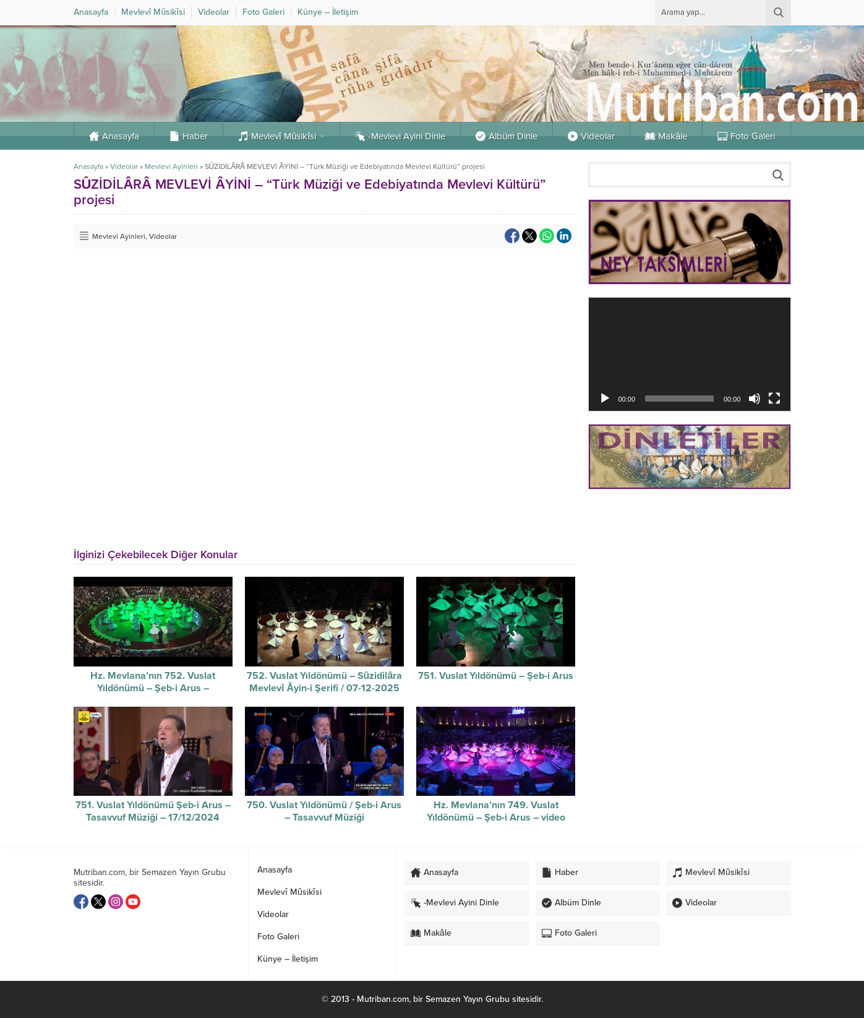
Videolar (124, 166)
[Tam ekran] (774, 398)
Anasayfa (88, 166)
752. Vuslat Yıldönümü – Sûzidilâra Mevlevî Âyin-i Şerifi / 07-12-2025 (325, 682)
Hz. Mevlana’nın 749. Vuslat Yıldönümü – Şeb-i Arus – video (496, 811)
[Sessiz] (754, 398)
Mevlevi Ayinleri (171, 166)
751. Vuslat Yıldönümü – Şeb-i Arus (495, 676)
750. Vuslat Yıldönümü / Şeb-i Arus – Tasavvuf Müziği (324, 811)
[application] (689, 354)
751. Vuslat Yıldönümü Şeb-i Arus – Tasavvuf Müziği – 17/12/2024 (153, 811)
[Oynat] (605, 398)
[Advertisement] (689, 586)
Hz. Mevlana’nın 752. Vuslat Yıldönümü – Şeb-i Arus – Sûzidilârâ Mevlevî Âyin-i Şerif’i (153, 688)
